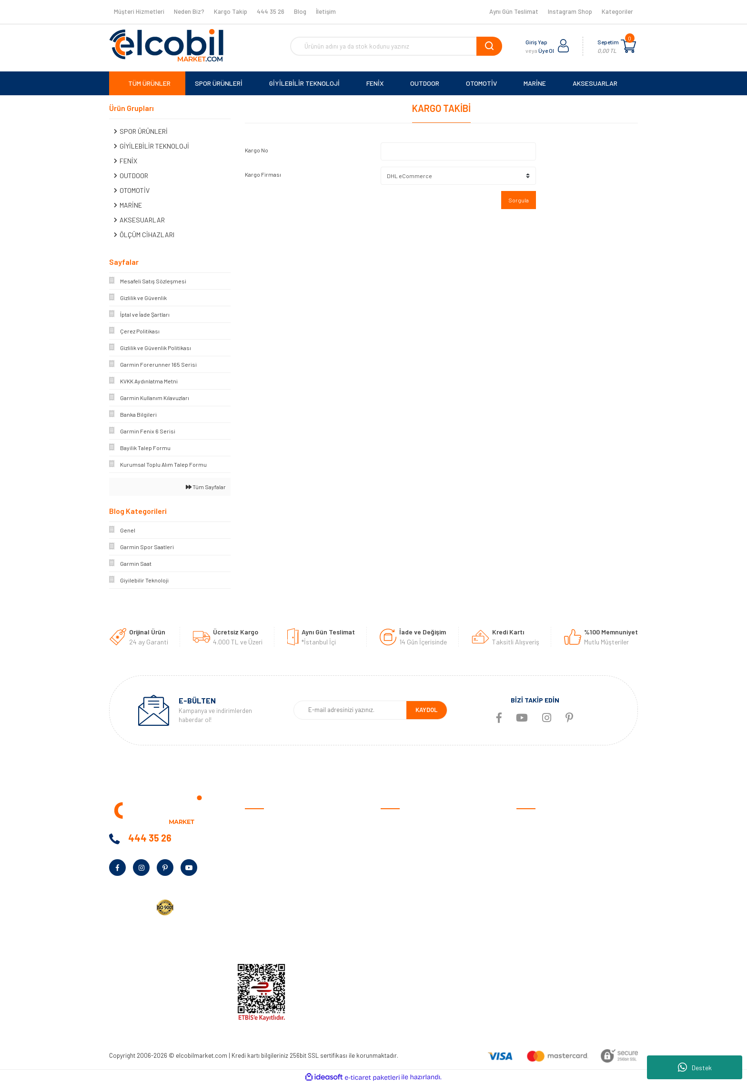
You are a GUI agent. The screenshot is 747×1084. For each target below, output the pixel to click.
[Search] (396, 46)
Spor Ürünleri (535, 836)
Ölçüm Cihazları (538, 925)
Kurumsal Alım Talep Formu (284, 910)
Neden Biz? (189, 11)
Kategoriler (617, 11)
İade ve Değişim (403, 880)
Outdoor (528, 866)
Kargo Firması (263, 174)
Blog (300, 11)
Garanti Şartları (403, 866)
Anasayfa (259, 821)
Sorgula (518, 200)
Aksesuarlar (533, 910)
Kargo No (256, 150)
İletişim (326, 11)
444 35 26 (270, 11)
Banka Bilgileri (265, 866)
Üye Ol (546, 50)
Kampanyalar (264, 880)
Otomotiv (530, 821)
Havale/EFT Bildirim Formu (419, 954)
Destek (695, 1067)
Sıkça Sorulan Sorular (412, 910)
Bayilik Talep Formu (272, 895)
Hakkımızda (261, 836)
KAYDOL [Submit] (426, 709)
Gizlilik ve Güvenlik (406, 851)
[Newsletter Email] (350, 710)
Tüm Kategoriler (539, 939)
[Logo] (166, 45)
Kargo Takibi (399, 939)
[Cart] (628, 46)
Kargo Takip (230, 11)
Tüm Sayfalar (206, 486)
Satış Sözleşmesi (405, 821)
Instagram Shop (570, 11)
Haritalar (529, 895)
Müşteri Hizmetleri (139, 11)
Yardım (254, 925)
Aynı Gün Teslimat (513, 11)
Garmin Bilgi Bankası (410, 925)
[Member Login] (563, 46)
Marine (525, 880)
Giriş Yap (536, 42)
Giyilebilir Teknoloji (542, 851)
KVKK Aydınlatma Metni (278, 939)
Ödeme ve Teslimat (408, 836)
